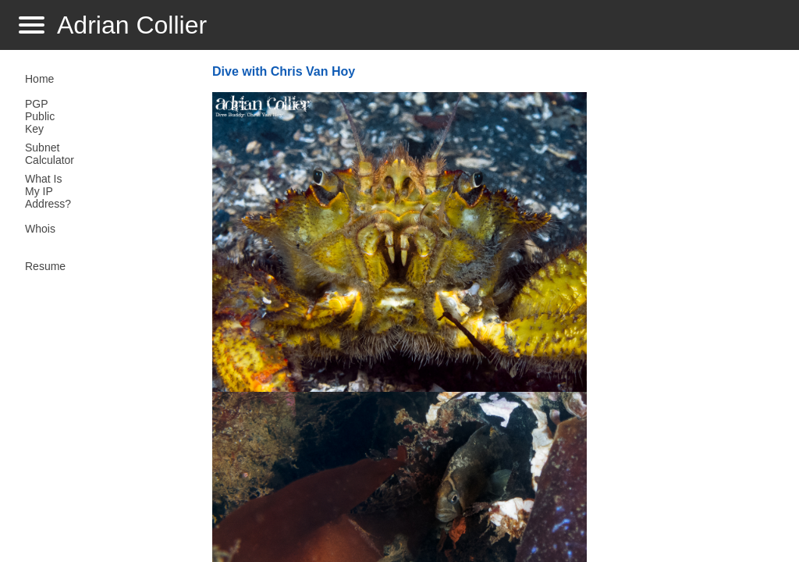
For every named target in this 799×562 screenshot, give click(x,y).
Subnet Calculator (49, 153)
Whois (40, 228)
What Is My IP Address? (48, 191)
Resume (45, 266)
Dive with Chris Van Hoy (283, 71)
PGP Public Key (40, 116)
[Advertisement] (686, 309)
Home (39, 79)
